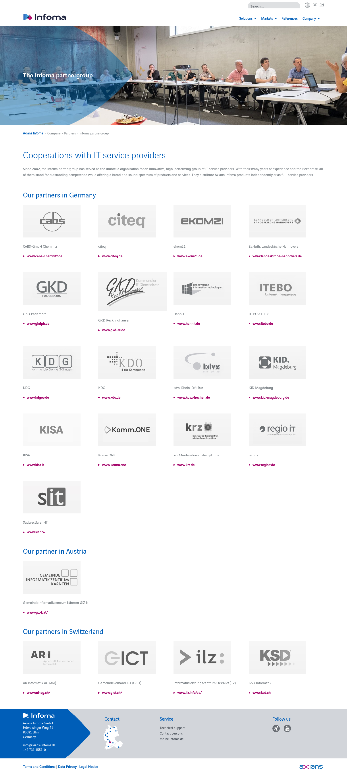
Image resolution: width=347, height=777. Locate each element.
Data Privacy (67, 766)
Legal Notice (88, 766)
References (289, 18)
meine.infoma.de (172, 738)
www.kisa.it (35, 464)
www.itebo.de (263, 323)
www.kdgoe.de (38, 397)
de (315, 4)
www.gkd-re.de (113, 329)
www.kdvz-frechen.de (193, 397)
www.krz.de (186, 464)
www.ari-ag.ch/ (38, 692)
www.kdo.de (111, 397)
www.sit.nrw (36, 531)
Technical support (172, 727)
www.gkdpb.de (38, 323)
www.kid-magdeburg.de (271, 397)
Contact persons (171, 733)
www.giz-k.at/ (37, 612)
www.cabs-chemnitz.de (44, 255)
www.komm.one (114, 464)
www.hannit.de (188, 323)
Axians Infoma (33, 133)
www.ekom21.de (189, 255)
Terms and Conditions (39, 766)
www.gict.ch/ (112, 692)
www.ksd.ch (262, 692)
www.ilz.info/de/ (189, 692)
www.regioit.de (264, 464)
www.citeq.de (112, 255)
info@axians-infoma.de (39, 745)
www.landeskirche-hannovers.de (277, 255)
